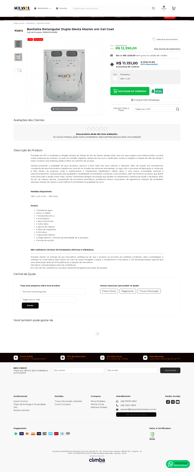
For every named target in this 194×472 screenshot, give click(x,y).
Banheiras (31, 23)
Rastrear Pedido (99, 401)
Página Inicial (19, 23)
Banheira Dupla (43, 23)
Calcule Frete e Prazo (121, 109)
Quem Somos (21, 395)
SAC (16, 401)
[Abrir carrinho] (175, 6)
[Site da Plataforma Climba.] (97, 453)
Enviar (71, 299)
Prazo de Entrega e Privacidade (30, 398)
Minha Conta (97, 398)
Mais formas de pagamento (167, 49)
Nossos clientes (21, 404)
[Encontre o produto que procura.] (148, 6)
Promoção (38, 39)
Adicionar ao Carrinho (129, 91)
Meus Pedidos (98, 395)
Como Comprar (63, 398)
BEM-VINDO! (20, 362)
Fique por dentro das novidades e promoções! (31, 365)
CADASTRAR (170, 364)
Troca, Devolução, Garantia (68, 395)
